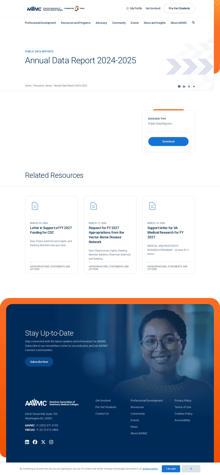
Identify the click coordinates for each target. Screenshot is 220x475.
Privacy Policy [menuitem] (183, 401)
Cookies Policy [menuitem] (184, 414)
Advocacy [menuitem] (101, 22)
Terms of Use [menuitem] (183, 408)
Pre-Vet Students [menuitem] (179, 8)
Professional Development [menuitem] (40, 22)
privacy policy (150, 468)
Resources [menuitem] (137, 408)
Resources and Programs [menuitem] (76, 22)
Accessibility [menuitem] (182, 421)
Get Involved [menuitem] (153, 8)
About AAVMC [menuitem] (179, 22)
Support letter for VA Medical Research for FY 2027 (165, 232)
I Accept (171, 468)
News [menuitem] (134, 427)
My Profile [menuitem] (136, 8)
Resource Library (43, 85)
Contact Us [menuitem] (102, 414)
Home (28, 85)
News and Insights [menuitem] (155, 22)
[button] (193, 22)
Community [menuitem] (119, 22)
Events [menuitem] (135, 22)
